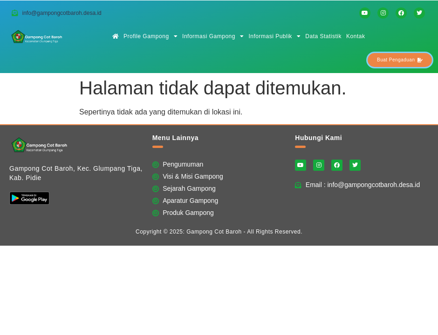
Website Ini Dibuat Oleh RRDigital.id (421, 130)
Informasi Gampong (213, 36)
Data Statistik (323, 36)
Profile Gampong (150, 36)
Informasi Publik (274, 36)
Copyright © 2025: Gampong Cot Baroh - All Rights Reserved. (219, 231)
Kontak (355, 36)
